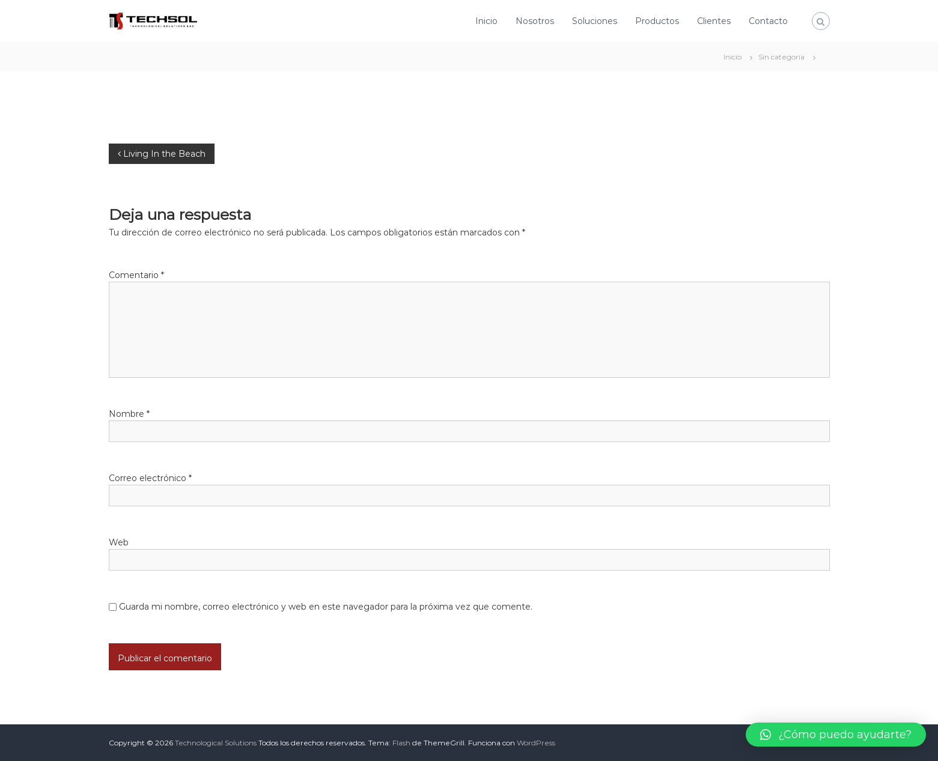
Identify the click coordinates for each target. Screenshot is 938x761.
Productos (657, 21)
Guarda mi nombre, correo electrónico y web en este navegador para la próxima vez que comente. (325, 606)
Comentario (136, 275)
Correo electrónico (150, 478)
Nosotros (535, 21)
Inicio (486, 21)
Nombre (129, 413)
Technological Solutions (216, 742)
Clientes (714, 21)
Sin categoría (781, 56)
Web (119, 542)
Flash (401, 742)
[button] (836, 735)
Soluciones (594, 21)
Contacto (768, 21)
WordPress (536, 742)
